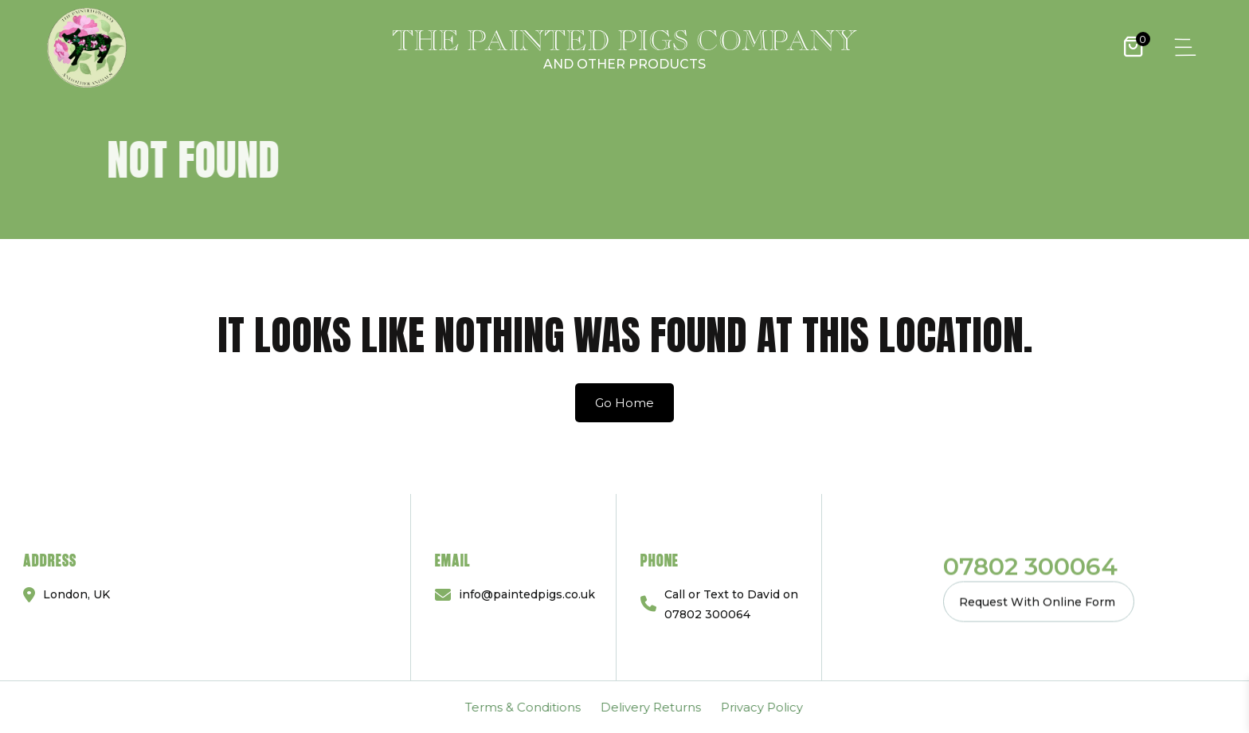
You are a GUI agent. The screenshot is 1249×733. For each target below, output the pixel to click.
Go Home (624, 402)
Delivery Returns (190, 707)
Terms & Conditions (62, 707)
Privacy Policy (301, 707)
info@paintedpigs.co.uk (527, 594)
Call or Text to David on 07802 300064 (731, 604)
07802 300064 (1030, 565)
